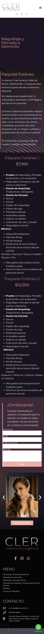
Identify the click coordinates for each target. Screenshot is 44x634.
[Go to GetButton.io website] (38, 631)
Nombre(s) (8, 430)
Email (5, 436)
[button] (40, 7)
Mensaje (7, 449)
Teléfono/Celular (10, 443)
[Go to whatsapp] (38, 627)
